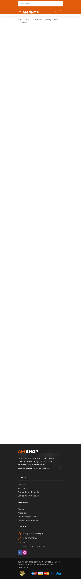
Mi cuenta (22, 488)
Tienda (28, 20)
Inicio (20, 20)
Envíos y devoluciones (28, 496)
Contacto (22, 485)
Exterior (38, 20)
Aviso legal (23, 513)
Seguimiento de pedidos (29, 492)
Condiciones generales (28, 520)
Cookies (21, 509)
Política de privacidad (28, 517)
